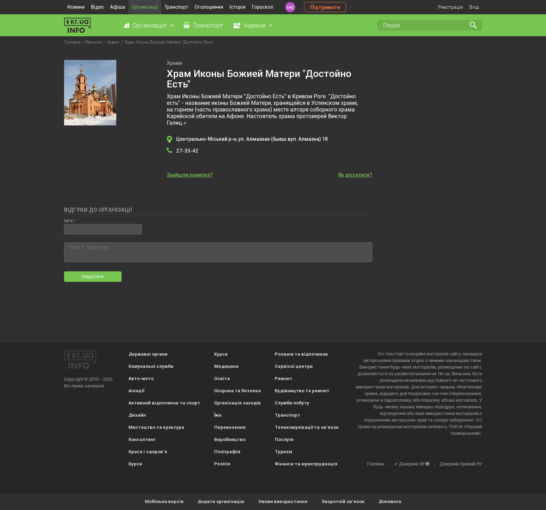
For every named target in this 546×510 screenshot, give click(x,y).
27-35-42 (187, 151)
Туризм (283, 451)
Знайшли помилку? (190, 175)
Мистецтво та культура (156, 427)
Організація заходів (237, 402)
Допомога (390, 501)
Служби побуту (292, 402)
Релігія (222, 463)
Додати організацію (220, 501)
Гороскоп (262, 7)
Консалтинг (141, 439)
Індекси (254, 25)
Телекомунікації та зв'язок (307, 427)
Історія (237, 7)
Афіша (117, 7)
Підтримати (325, 7)
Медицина (226, 366)
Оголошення (209, 7)
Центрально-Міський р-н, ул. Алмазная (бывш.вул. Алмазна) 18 (252, 139)
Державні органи (147, 354)
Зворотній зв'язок (343, 501)
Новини (76, 7)
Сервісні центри (294, 366)
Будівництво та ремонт (302, 390)
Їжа (217, 415)
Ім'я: (68, 220)
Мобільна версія (164, 501)
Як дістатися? (355, 175)
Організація (149, 25)
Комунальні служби (150, 366)
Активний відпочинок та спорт (164, 402)
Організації (145, 7)
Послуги (284, 439)
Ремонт (283, 378)
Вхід (474, 7)
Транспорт (176, 7)
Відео (97, 7)
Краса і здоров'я (147, 451)
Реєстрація (450, 7)
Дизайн (137, 415)
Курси (135, 463)
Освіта (222, 378)
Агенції (136, 390)
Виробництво (229, 439)
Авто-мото (141, 378)
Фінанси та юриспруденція (306, 463)
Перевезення (229, 427)
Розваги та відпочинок (301, 354)
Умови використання (282, 501)
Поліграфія (227, 451)
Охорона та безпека (237, 390)
